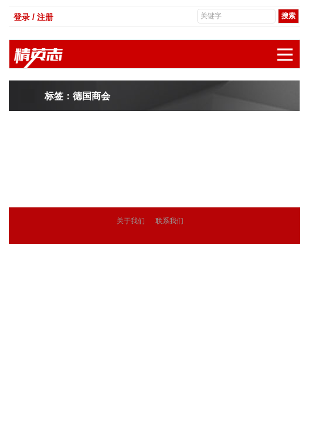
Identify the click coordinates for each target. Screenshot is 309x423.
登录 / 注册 (33, 17)
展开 (288, 48)
